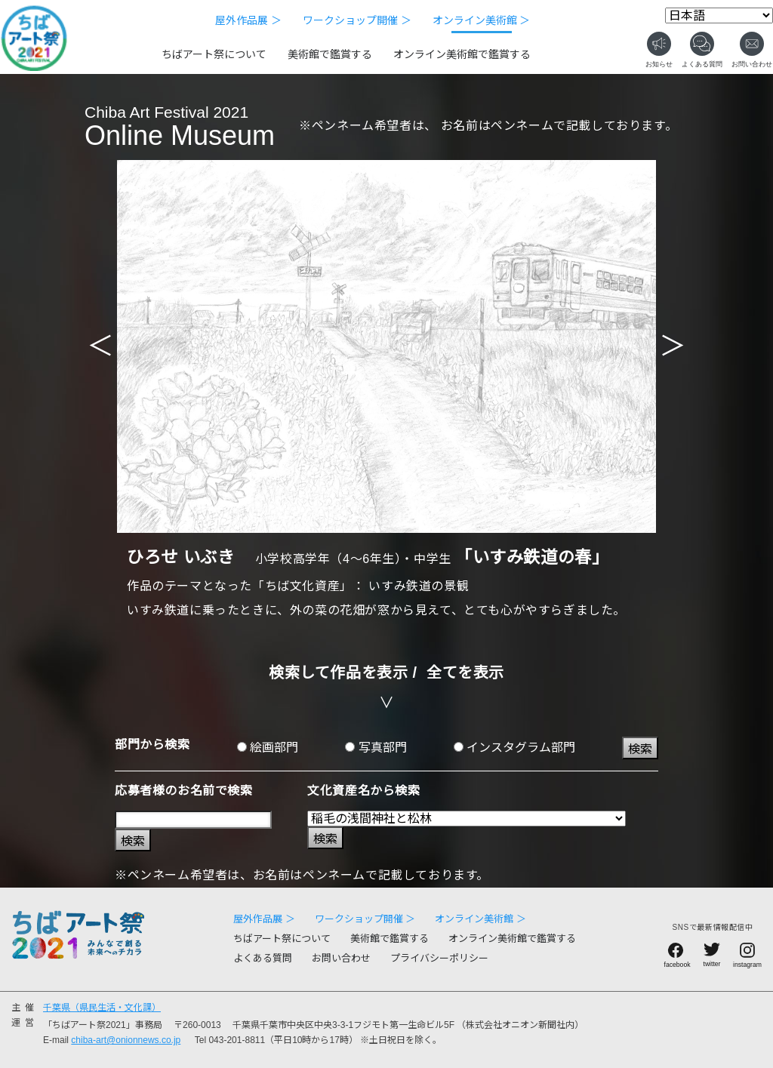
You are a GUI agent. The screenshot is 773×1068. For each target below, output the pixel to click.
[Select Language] (719, 15)
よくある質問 (262, 958)
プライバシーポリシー (439, 958)
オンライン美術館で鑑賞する (462, 54)
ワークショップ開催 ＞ (357, 20)
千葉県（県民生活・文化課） (102, 1007)
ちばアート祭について (214, 54)
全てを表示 (465, 672)
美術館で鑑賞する (330, 54)
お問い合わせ (341, 958)
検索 (640, 749)
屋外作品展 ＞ (248, 20)
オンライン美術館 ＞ (482, 20)
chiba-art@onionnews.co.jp (125, 1040)
